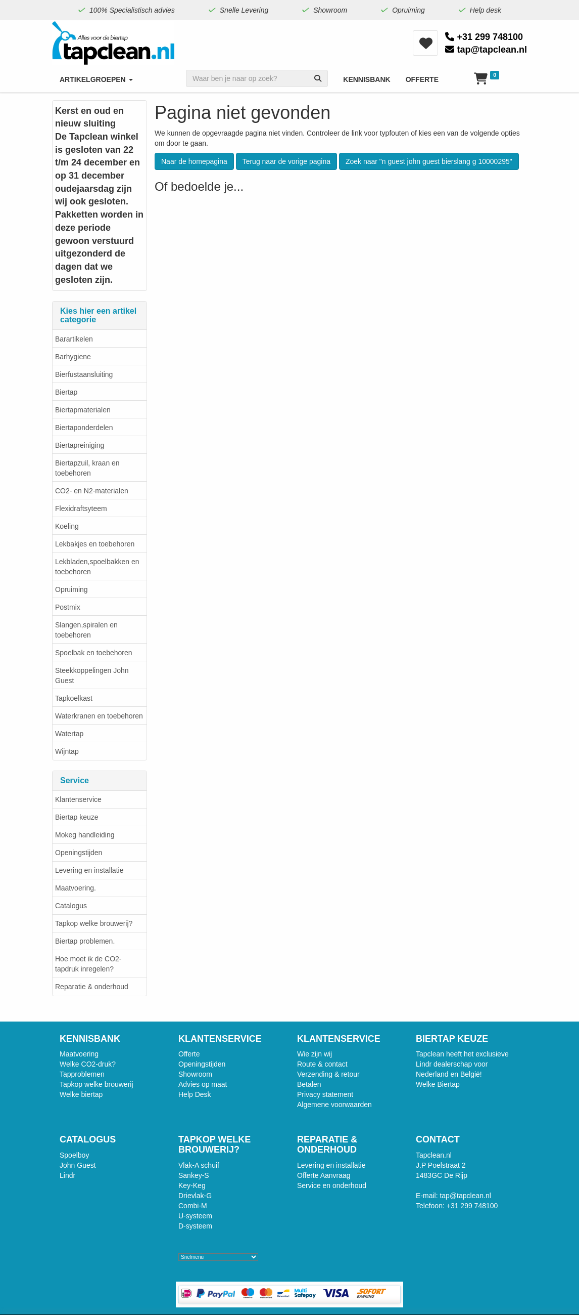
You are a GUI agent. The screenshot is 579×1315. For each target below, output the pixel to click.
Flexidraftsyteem (81, 508)
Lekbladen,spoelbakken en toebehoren (97, 567)
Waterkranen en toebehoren (99, 716)
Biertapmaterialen (83, 410)
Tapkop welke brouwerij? (93, 923)
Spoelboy (74, 1155)
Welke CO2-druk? (88, 1064)
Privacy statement (325, 1094)
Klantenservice (78, 799)
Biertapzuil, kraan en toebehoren (87, 468)
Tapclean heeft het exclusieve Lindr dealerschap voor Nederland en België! (462, 1064)
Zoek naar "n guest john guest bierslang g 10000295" (429, 161)
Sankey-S (193, 1175)
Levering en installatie (89, 870)
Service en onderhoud (331, 1185)
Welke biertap (81, 1094)
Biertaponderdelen (84, 427)
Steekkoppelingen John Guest (92, 675)
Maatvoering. (75, 888)
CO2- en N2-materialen (91, 491)
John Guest (78, 1165)
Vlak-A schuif (198, 1165)
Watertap (69, 734)
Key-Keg (192, 1185)
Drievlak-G (195, 1196)
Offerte (189, 1054)
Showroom (195, 1074)
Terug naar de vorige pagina (286, 161)
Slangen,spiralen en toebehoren (86, 630)
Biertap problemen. (85, 941)
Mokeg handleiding (85, 835)
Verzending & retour (328, 1074)
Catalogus (71, 906)
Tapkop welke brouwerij (96, 1084)
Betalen (309, 1084)
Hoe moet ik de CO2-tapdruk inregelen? (88, 964)
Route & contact (322, 1064)
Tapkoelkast (73, 698)
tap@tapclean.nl (486, 50)
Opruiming (71, 589)
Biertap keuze (77, 817)
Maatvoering (79, 1054)
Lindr (67, 1175)
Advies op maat (202, 1084)
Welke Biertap (438, 1084)
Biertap (66, 392)
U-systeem (195, 1216)
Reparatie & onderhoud (91, 987)
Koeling (67, 526)
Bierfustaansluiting (84, 374)
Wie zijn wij (314, 1054)
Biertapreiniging (79, 445)
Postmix (67, 607)
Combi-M (192, 1206)
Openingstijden (78, 853)
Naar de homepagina (194, 161)
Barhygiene (73, 357)
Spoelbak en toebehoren (93, 653)
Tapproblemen (82, 1074)
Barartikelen (74, 339)
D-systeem (195, 1226)
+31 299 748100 (484, 37)
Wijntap (67, 751)
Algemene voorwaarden (334, 1104)
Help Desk (194, 1094)
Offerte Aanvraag (324, 1175)
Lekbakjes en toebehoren (94, 544)
